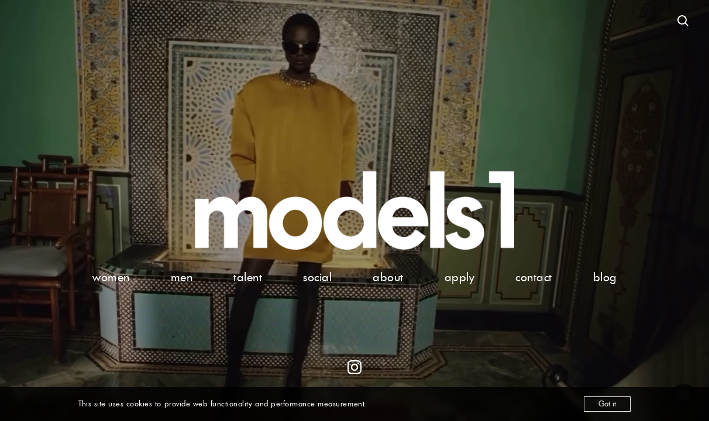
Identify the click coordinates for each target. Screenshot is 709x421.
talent (247, 277)
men (182, 277)
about (388, 277)
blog (605, 277)
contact (533, 277)
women (111, 277)
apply (460, 277)
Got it (607, 404)
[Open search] (683, 21)
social (317, 277)
